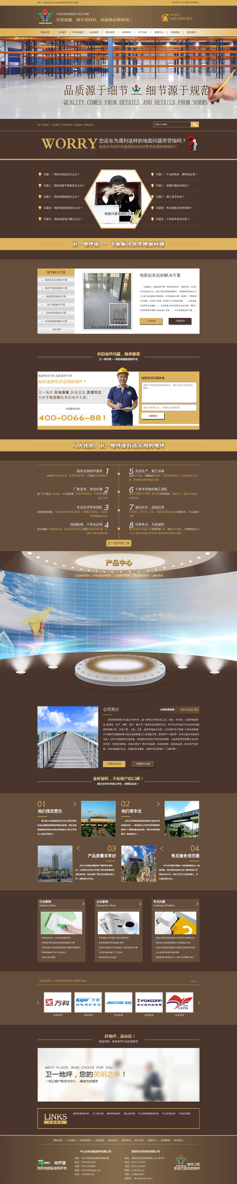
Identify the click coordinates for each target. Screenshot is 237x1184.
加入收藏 (185, 2)
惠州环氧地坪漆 (81, 1113)
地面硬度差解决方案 (56, 296)
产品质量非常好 (102, 856)
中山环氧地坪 (169, 1113)
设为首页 (176, 2)
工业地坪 (61, 32)
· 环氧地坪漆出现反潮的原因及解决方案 (58, 943)
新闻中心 (159, 32)
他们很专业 (131, 811)
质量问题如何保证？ (178, 185)
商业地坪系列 (141, 575)
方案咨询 (180, 321)
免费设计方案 (143, 764)
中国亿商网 (184, 1113)
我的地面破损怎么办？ (67, 196)
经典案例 (175, 32)
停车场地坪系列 (102, 575)
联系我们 (195, 2)
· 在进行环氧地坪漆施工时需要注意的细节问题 (175, 947)
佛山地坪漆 (129, 1113)
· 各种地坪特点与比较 (107, 957)
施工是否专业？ (175, 196)
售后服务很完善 (185, 856)
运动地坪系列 (122, 575)
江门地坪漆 (98, 1113)
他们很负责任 (50, 811)
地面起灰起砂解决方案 (56, 280)
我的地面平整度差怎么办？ (69, 185)
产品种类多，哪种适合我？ (182, 174)
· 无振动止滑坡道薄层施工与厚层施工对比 (173, 943)
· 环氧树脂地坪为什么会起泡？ (54, 952)
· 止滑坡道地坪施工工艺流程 (110, 952)
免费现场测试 (114, 764)
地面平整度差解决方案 (56, 288)
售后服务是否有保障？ (179, 207)
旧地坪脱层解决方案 (56, 313)
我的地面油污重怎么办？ (68, 219)
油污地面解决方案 (56, 304)
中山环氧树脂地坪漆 (148, 1113)
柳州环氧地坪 (113, 1113)
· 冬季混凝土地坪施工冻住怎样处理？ (114, 938)
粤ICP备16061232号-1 (143, 1178)
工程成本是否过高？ (178, 219)
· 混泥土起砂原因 (48, 957)
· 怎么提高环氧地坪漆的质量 (167, 952)
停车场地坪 (78, 32)
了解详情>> (172, 749)
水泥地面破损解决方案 (56, 321)
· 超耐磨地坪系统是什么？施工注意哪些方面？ (175, 957)
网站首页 (45, 32)
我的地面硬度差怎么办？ (68, 207)
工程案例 (150, 321)
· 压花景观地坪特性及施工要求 (111, 943)
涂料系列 (126, 32)
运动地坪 (94, 32)
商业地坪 (110, 32)
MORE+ (194, 981)
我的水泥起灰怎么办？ (67, 174)
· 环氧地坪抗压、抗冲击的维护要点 (56, 938)
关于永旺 (142, 32)
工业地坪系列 (82, 575)
